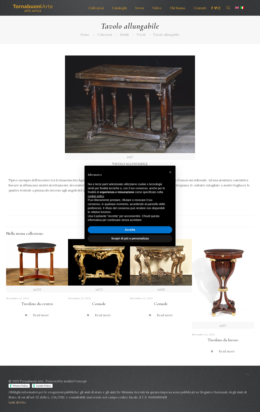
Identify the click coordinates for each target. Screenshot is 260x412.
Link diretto (18, 402)
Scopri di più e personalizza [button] (130, 238)
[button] (170, 172)
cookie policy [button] (96, 196)
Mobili (124, 35)
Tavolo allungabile (166, 35)
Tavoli (141, 35)
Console (99, 303)
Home (84, 35)
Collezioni (104, 35)
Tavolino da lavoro (223, 339)
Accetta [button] (130, 229)
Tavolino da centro (37, 303)
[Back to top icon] (247, 374)
